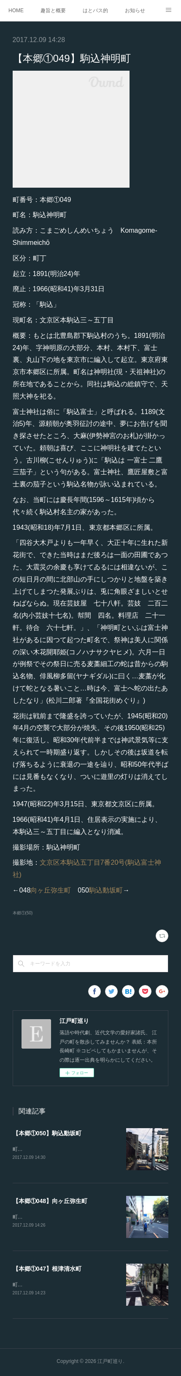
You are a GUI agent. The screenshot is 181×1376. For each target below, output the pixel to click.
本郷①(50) (23, 913)
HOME (16, 10)
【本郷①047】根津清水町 (47, 1269)
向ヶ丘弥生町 (50, 890)
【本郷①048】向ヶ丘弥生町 (50, 1201)
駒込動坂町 (106, 890)
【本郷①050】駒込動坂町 (47, 1133)
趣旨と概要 (53, 10)
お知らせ (135, 10)
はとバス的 (95, 10)
